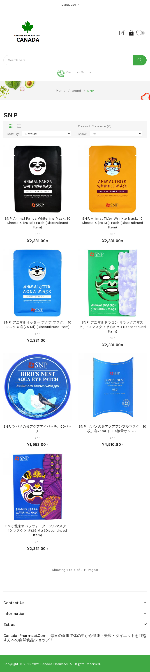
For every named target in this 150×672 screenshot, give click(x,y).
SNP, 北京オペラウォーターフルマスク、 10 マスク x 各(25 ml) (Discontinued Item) (37, 530)
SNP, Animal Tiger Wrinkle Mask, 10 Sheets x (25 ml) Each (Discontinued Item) (112, 223)
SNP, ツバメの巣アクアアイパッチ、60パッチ (37, 428)
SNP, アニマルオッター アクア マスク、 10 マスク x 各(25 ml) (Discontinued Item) (37, 324)
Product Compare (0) (94, 126)
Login (131, 32)
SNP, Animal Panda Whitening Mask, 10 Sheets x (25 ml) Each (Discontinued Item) (37, 223)
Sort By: (13, 134)
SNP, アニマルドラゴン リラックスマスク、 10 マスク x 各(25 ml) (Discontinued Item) (112, 326)
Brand (76, 90)
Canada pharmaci (54, 664)
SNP (90, 90)
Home (60, 90)
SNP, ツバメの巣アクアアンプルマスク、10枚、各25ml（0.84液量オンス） (112, 428)
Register (123, 32)
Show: (83, 134)
